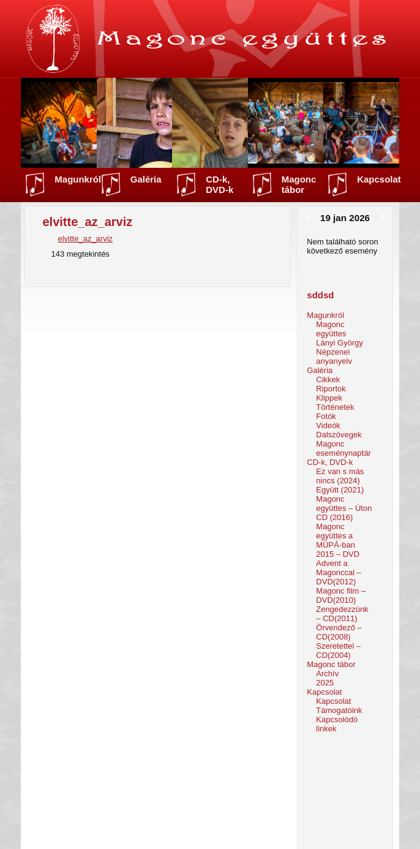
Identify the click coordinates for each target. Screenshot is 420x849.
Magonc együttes (331, 329)
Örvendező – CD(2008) (338, 632)
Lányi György (339, 342)
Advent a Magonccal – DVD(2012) (338, 572)
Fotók (326, 416)
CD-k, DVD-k (219, 184)
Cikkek (328, 379)
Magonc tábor (299, 184)
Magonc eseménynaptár (343, 448)
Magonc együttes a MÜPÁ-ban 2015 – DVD (337, 540)
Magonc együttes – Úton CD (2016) (344, 508)
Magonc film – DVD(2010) (341, 595)
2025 (325, 682)
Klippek (329, 397)
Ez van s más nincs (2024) (340, 476)
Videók (328, 425)
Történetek (335, 407)
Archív (327, 673)
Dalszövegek (338, 434)
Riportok (330, 388)
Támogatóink (339, 710)
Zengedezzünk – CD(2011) (342, 614)
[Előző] (307, 218)
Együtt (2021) (340, 489)
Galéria (146, 179)
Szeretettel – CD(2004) (338, 650)
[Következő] (382, 218)
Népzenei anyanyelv (334, 356)
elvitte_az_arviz (85, 238)
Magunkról (77, 179)
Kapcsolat (379, 179)
